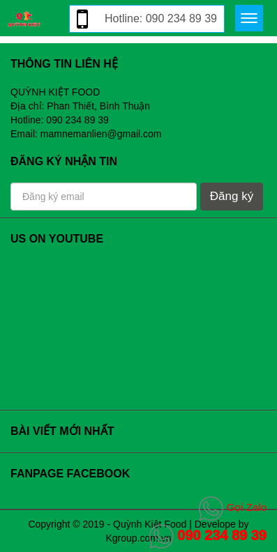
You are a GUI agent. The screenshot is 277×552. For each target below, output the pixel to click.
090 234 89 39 (208, 535)
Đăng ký (231, 196)
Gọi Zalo (233, 507)
